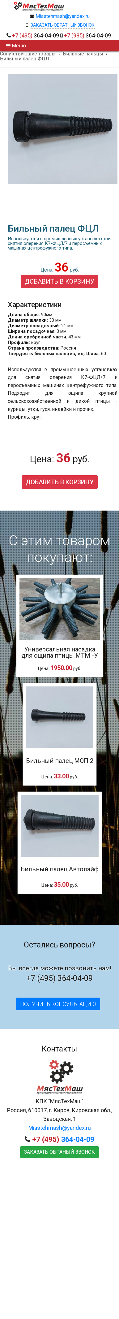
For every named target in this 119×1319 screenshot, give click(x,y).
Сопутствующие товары (28, 53)
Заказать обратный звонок (63, 25)
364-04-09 (35, 35)
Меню (16, 46)
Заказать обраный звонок (59, 1152)
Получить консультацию (58, 1004)
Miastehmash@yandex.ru (63, 16)
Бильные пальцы (83, 53)
